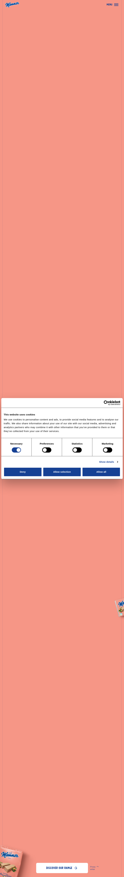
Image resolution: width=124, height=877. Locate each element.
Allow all (101, 471)
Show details (106, 461)
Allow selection (62, 471)
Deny (23, 471)
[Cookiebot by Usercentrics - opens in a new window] (106, 402)
